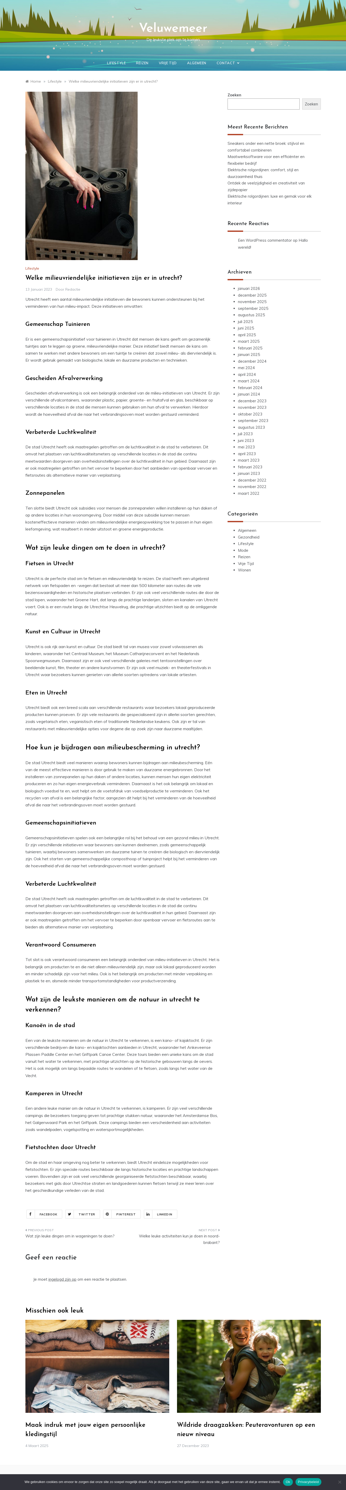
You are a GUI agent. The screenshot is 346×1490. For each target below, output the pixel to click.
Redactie (72, 289)
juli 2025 (245, 321)
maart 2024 (248, 380)
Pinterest (119, 1214)
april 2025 (247, 334)
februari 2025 (250, 348)
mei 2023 (246, 447)
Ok (288, 1482)
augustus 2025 (251, 314)
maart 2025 (248, 341)
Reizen (142, 63)
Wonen (244, 570)
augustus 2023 (251, 427)
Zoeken (234, 94)
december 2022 (252, 480)
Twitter (80, 1214)
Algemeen (196, 63)
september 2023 (253, 420)
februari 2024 (250, 387)
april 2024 (247, 374)
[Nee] (339, 1482)
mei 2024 (246, 367)
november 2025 (252, 301)
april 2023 (247, 453)
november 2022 (252, 486)
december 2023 (252, 400)
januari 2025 (249, 354)
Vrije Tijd (167, 63)
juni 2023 (246, 440)
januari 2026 (249, 288)
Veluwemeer (173, 29)
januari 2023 (249, 473)
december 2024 (252, 361)
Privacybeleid (308, 1482)
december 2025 (252, 295)
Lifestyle (116, 63)
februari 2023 (250, 466)
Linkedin (158, 1214)
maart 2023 (248, 460)
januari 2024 (249, 394)
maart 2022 (248, 493)
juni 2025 (246, 328)
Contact (228, 63)
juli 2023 (245, 433)
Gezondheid (248, 537)
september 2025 (253, 308)
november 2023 (252, 407)
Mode (243, 550)
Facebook (42, 1214)
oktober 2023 (250, 414)
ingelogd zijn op (62, 1279)
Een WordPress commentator (265, 240)
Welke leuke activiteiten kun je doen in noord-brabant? (179, 1239)
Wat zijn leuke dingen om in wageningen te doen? (70, 1236)
